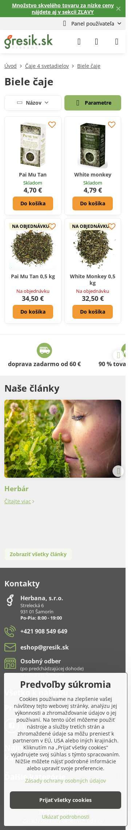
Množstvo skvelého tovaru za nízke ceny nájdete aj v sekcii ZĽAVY (63, 8)
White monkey (92, 174)
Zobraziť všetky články (38, 554)
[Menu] (117, 41)
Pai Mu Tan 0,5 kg (33, 276)
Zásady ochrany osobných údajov (65, 780)
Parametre (92, 103)
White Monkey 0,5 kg (92, 279)
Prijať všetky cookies (65, 799)
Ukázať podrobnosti (66, 816)
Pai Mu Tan (33, 174)
